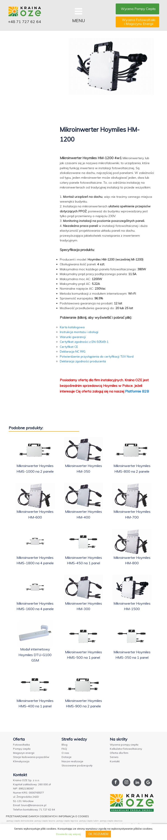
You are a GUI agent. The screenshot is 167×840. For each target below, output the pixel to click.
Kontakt (115, 761)
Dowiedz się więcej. (68, 834)
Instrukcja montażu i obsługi (80, 332)
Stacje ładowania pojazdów (31, 756)
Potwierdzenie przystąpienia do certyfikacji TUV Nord (98, 356)
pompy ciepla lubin (89, 820)
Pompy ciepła (21, 748)
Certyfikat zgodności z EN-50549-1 (85, 342)
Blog (64, 744)
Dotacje (67, 756)
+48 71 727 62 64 (26, 22)
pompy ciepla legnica (67, 820)
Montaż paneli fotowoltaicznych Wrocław (85, 823)
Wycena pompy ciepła (124, 744)
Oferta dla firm (119, 752)
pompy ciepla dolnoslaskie (20, 820)
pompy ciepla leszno (44, 820)
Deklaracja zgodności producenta (84, 361)
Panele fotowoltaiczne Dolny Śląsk (125, 823)
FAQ (64, 748)
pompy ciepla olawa (52, 823)
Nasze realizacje (72, 761)
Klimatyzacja (21, 761)
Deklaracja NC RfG (73, 351)
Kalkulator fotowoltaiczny (126, 748)
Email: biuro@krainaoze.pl (29, 805)
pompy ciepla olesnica (111, 820)
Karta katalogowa (73, 327)
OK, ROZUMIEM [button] (98, 834)
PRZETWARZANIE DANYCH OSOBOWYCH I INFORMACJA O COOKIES (50, 815)
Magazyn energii (23, 752)
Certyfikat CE (69, 346)
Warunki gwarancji (73, 337)
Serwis (114, 756)
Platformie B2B (137, 391)
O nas (65, 752)
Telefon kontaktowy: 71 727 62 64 (34, 809)
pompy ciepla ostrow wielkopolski (24, 823)
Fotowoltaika (21, 744)
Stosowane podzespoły (77, 765)
